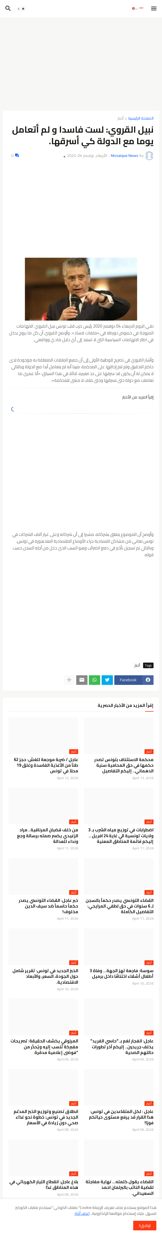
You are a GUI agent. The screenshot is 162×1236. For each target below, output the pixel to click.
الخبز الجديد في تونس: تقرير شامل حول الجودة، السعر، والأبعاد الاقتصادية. (45, 976)
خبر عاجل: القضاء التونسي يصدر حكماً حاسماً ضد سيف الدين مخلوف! (48, 906)
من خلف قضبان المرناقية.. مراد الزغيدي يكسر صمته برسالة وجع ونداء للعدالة (47, 835)
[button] (154, 9)
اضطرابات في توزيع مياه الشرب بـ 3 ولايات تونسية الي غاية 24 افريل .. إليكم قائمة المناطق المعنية (121, 835)
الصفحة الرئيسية (141, 118)
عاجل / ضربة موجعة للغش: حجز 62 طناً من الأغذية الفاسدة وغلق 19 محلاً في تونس (46, 765)
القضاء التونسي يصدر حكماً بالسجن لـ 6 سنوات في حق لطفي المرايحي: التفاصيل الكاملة (120, 906)
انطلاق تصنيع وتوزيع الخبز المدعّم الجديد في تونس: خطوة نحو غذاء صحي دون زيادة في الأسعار (46, 1117)
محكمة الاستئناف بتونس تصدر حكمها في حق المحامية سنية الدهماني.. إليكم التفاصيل (124, 765)
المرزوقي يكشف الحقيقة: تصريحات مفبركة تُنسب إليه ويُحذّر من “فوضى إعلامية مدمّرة (44, 1046)
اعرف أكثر (82, 1213)
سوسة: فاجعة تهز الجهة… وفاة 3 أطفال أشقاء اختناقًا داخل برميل (122, 973)
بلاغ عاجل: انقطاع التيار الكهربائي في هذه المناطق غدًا (43, 1185)
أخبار (120, 118)
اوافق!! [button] (145, 1225)
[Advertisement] (81, 64)
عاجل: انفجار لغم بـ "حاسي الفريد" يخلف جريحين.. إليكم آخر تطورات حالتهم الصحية (122, 1046)
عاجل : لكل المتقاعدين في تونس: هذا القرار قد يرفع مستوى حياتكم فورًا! (121, 1117)
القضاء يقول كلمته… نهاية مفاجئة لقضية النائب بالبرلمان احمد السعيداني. (120, 1187)
